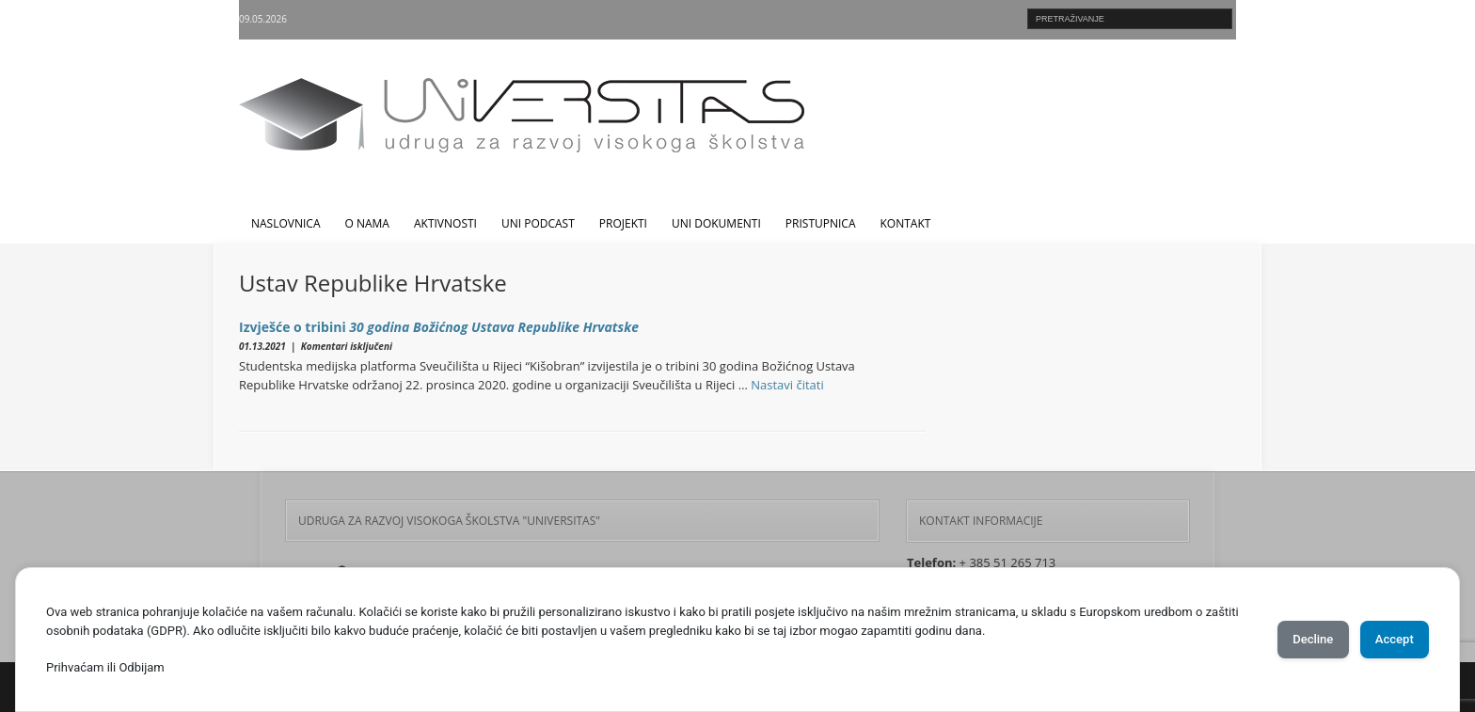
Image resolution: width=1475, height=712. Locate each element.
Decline (1286, 639)
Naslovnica (286, 223)
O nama (367, 223)
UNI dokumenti (716, 223)
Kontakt (905, 223)
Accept (1385, 639)
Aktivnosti (445, 223)
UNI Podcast (538, 223)
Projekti (623, 223)
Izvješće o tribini (439, 327)
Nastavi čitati (787, 384)
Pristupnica (820, 223)
